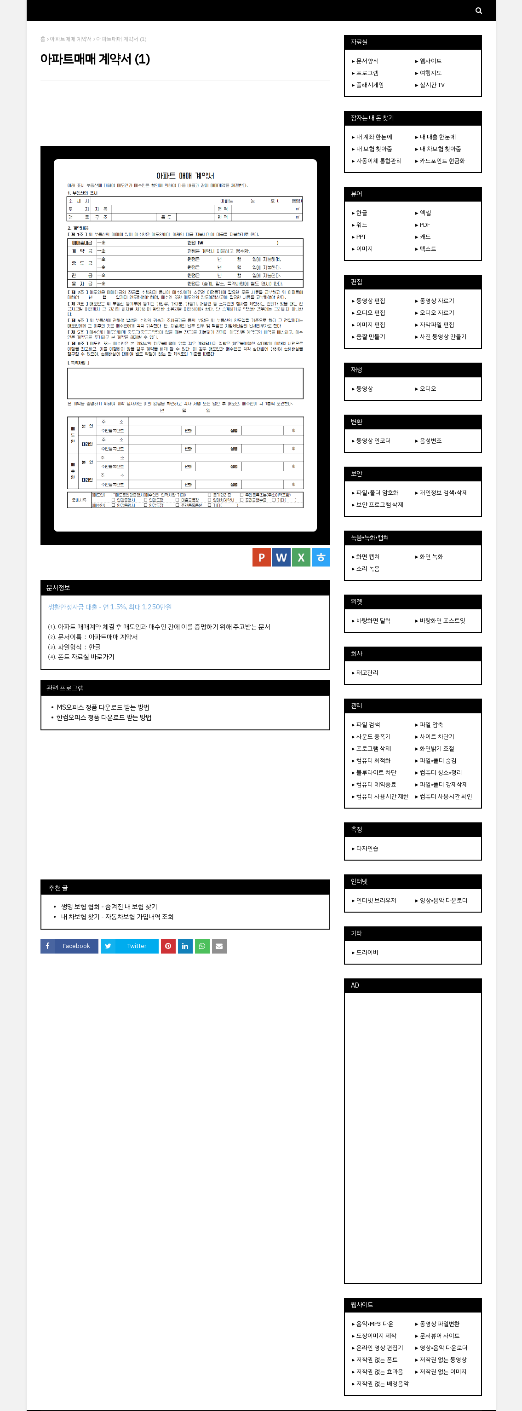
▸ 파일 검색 (366, 724)
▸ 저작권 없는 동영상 (441, 1359)
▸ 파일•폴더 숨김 (436, 760)
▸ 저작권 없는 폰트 (375, 1359)
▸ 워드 (359, 224)
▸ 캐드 (423, 236)
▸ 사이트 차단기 (434, 736)
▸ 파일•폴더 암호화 (375, 492)
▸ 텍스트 (425, 248)
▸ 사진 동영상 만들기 (441, 336)
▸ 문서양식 (365, 61)
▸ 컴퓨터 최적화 (371, 760)
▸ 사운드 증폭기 (371, 736)
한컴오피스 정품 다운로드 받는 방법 (104, 717)
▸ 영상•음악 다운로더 (441, 900)
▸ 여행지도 (428, 73)
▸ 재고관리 (365, 672)
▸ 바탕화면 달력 (371, 620)
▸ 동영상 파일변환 (437, 1323)
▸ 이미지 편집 (368, 324)
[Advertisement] (185, 113)
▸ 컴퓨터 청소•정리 (438, 772)
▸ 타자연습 (365, 848)
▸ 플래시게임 (368, 85)
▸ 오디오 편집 (368, 312)
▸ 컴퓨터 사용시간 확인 (443, 796)
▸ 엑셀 (423, 212)
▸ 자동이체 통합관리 (377, 160)
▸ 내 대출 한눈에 (435, 137)
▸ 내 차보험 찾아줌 (438, 149)
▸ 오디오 (425, 388)
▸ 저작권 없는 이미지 (441, 1371)
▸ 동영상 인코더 (371, 440)
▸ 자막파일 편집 (434, 324)
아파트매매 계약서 (71, 39)
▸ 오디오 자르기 (434, 312)
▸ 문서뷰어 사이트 (437, 1335)
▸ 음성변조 (428, 440)
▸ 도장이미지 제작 (374, 1335)
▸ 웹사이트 (428, 61)
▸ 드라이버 (365, 952)
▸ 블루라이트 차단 (374, 772)
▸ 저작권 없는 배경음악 (380, 1383)
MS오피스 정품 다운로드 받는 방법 (103, 707)
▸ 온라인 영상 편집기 (377, 1347)
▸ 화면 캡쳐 (366, 556)
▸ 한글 (359, 212)
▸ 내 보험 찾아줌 (372, 149)
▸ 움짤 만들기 (368, 336)
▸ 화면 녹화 (429, 556)
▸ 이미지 (362, 248)
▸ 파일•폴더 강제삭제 (441, 784)
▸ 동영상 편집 (368, 300)
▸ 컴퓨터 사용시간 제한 (380, 796)
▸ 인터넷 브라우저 (374, 900)
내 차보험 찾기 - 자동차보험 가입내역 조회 (117, 917)
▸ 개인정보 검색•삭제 (441, 492)
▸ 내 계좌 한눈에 (372, 137)
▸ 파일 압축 (429, 724)
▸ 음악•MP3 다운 (373, 1323)
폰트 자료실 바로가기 (86, 657)
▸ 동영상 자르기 (434, 300)
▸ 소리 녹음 (366, 568)
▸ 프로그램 (365, 73)
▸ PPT (359, 236)
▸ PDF (422, 224)
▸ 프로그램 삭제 (371, 748)
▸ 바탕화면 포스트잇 (440, 620)
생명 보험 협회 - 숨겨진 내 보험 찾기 (109, 907)
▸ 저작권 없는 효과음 (377, 1371)
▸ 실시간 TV (430, 85)
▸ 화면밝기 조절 (434, 748)
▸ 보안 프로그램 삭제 (377, 504)
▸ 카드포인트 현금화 (440, 160)
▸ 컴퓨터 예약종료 (374, 784)
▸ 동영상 (362, 388)
